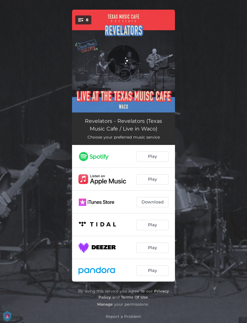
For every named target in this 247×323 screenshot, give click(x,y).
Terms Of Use (134, 297)
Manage (105, 304)
